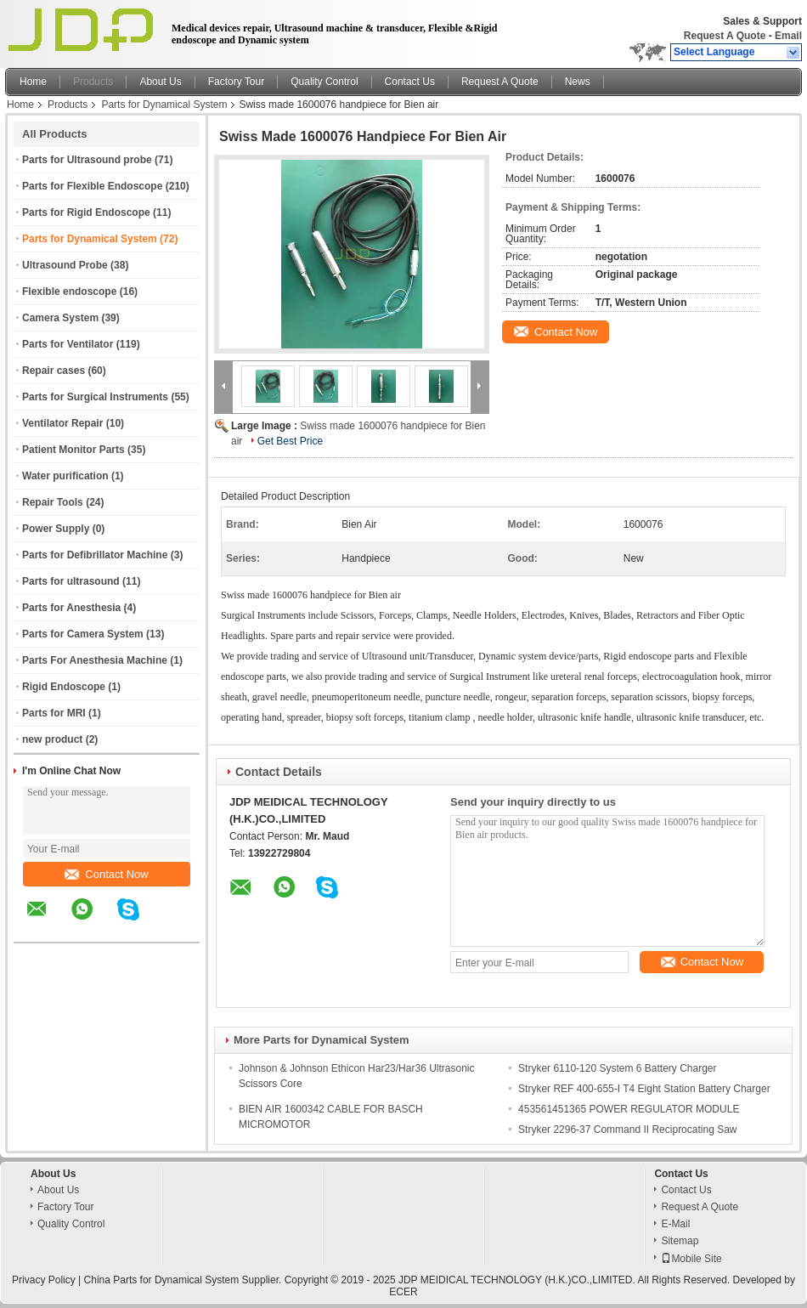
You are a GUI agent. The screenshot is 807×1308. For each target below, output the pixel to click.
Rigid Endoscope (63, 687)
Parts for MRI (54, 713)
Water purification (65, 476)
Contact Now (106, 874)
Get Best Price (290, 441)
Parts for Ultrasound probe (87, 160)
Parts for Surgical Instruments (95, 397)
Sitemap (679, 1241)
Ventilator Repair (62, 423)
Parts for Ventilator (67, 344)
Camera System (60, 318)
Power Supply (55, 529)
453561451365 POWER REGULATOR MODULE (628, 1109)
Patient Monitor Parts (73, 450)
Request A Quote (724, 36)
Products (93, 82)
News (577, 82)
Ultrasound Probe (65, 265)
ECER (403, 1292)
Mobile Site (691, 1259)
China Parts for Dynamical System (162, 1280)
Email (788, 36)
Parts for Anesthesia (71, 608)
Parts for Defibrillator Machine (94, 555)
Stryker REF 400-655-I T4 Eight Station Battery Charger (644, 1089)
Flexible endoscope (69, 291)
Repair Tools (52, 502)
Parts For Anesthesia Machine (94, 660)
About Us (160, 82)
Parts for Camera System (83, 634)
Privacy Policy (44, 1280)
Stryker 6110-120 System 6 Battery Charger (617, 1068)
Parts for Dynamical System (164, 104)
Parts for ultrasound (71, 581)
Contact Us (410, 82)
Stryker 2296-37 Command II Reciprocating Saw (627, 1129)
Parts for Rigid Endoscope (86, 212)
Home (33, 82)
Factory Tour (236, 82)
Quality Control (324, 82)
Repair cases (53, 371)
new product (52, 739)
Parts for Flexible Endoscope (92, 186)
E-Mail (675, 1224)
